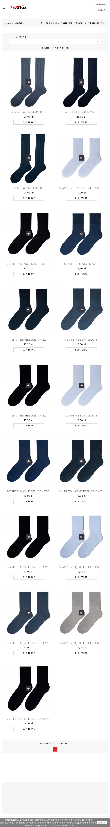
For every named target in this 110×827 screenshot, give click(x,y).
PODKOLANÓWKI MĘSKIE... (29, 112)
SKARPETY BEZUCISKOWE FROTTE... (81, 188)
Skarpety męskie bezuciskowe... (28, 491)
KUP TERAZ (28, 122)
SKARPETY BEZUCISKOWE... (81, 264)
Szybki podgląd (28, 79)
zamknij (102, 822)
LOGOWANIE (101, 5)
